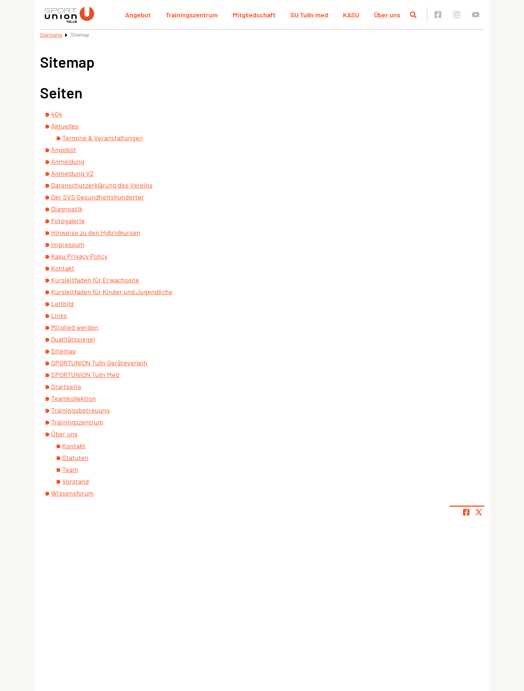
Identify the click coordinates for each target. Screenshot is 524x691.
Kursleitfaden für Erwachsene (95, 280)
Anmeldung (67, 161)
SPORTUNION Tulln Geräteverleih (99, 363)
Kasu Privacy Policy (79, 256)
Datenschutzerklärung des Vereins (102, 185)
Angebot (138, 15)
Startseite (51, 34)
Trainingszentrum (192, 15)
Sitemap (63, 351)
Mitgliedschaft (254, 15)
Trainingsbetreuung (80, 410)
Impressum (67, 244)
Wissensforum (72, 493)
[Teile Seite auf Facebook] (466, 512)
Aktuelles (65, 126)
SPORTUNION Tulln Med (85, 374)
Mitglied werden (75, 327)
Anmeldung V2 (72, 173)
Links (59, 315)
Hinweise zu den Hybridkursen (95, 232)
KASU (351, 15)
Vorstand (75, 481)
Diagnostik (67, 209)
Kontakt (62, 268)
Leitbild (62, 303)
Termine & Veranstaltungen (102, 138)
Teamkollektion (73, 398)
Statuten (75, 457)
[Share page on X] (478, 512)
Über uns (387, 15)
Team (70, 469)
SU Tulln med (309, 15)
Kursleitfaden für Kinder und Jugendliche (112, 292)
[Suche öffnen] (413, 15)
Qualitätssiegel (73, 339)
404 (56, 114)
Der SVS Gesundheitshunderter (97, 197)
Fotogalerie (68, 221)
